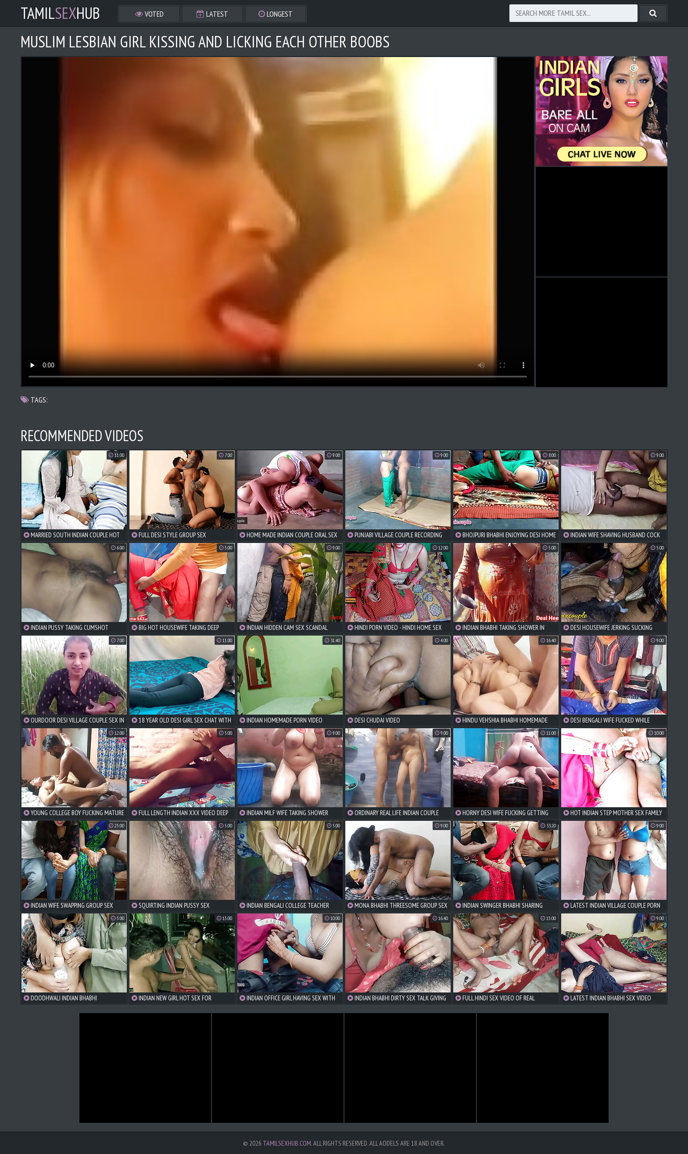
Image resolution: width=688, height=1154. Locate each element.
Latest (212, 14)
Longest (275, 14)
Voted (149, 14)
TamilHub (60, 13)
